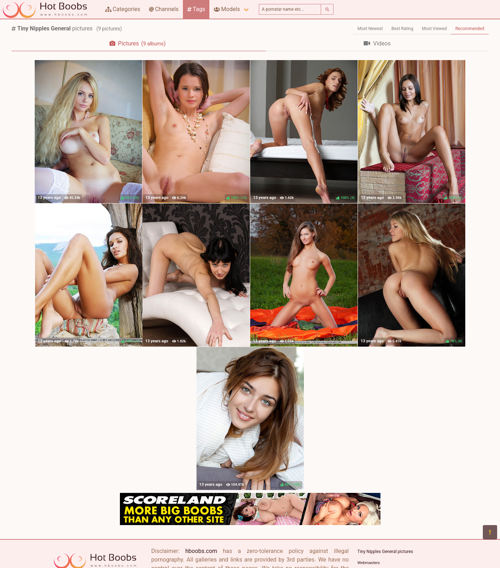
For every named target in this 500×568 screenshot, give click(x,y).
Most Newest (370, 28)
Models (227, 9)
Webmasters (369, 562)
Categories (122, 9)
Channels (164, 9)
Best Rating (402, 28)
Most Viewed (434, 28)
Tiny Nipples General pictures (385, 551)
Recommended (469, 28)
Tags (196, 9)
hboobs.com (201, 551)
